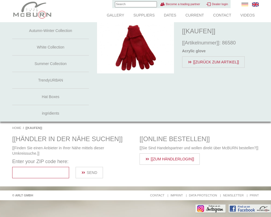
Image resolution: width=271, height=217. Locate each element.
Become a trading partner (183, 4)
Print (254, 195)
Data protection (203, 195)
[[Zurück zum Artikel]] (216, 62)
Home (16, 127)
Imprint (176, 195)
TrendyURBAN (50, 80)
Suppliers (144, 15)
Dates (170, 15)
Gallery (115, 15)
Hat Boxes (50, 97)
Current (194, 15)
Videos (247, 15)
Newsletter (233, 195)
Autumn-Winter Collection (50, 30)
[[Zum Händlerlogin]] (172, 159)
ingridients (50, 113)
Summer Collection (51, 63)
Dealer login (220, 4)
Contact (222, 15)
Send (92, 172)
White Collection (50, 47)
